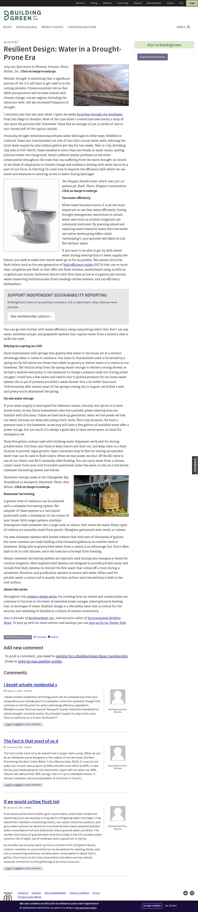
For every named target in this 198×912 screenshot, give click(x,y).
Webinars (107, 3)
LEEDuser (36, 893)
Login (192, 3)
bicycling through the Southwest (100, 114)
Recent (7, 27)
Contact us (23, 893)
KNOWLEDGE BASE (26, 27)
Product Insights (52, 27)
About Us (80, 3)
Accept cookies (152, 906)
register (18, 724)
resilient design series (42, 597)
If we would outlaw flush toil (31, 801)
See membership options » (31, 316)
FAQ (181, 3)
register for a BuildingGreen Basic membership (92, 656)
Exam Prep (122, 3)
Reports (138, 3)
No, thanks (171, 906)
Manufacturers (154, 3)
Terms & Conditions (79, 893)
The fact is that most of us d (31, 741)
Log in (8, 724)
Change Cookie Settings (29, 897)
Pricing (93, 3)
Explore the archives (152, 57)
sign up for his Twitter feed (107, 623)
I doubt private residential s (30, 685)
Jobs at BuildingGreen (55, 893)
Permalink (39, 637)
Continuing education (82, 27)
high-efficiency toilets (78, 265)
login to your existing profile (40, 661)
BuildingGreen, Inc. (42, 618)
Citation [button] (53, 637)
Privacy (96, 893)
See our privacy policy (86, 907)
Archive (170, 3)
